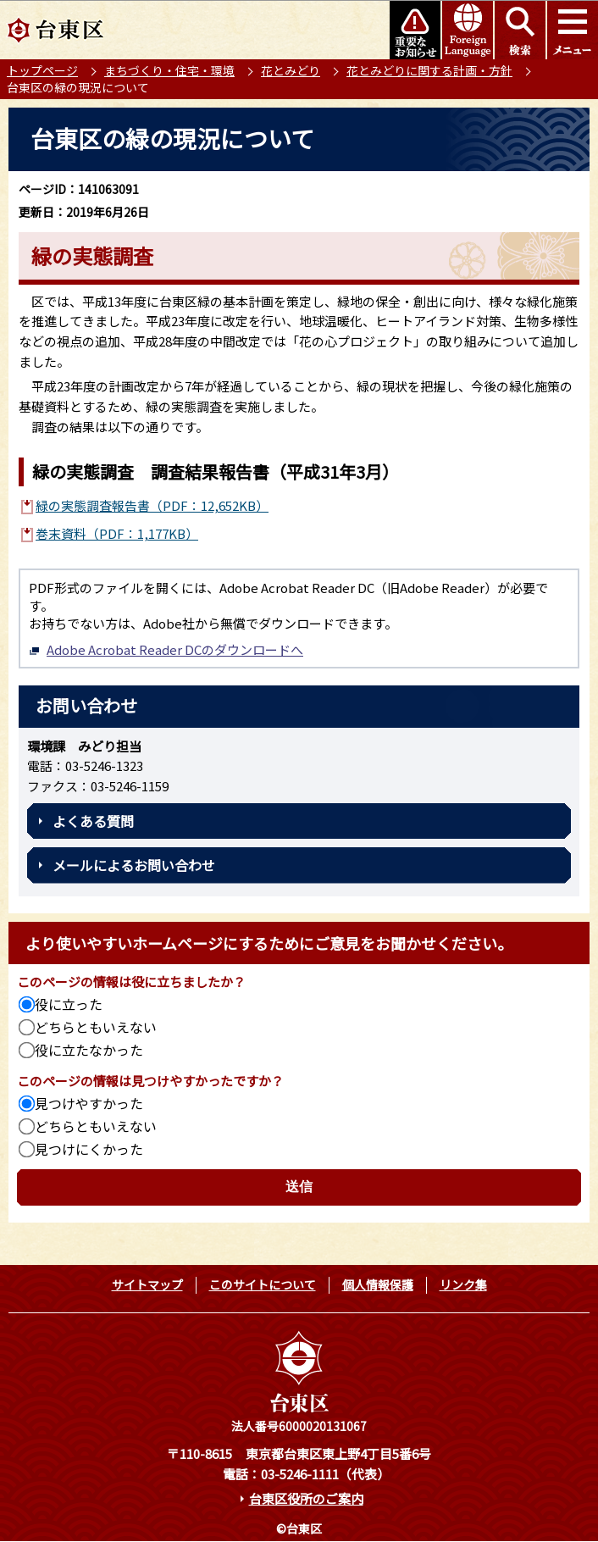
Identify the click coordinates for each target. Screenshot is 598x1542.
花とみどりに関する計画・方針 (429, 70)
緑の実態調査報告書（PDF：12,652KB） (152, 505)
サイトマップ (147, 1284)
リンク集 (463, 1284)
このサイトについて (262, 1284)
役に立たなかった (89, 1050)
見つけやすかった (89, 1103)
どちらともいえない (96, 1027)
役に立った (68, 1004)
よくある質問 (93, 821)
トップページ (42, 70)
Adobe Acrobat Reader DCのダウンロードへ (166, 649)
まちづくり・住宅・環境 (169, 70)
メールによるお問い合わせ (134, 865)
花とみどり (290, 70)
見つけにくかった (89, 1149)
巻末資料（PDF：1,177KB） (117, 533)
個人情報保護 (377, 1284)
